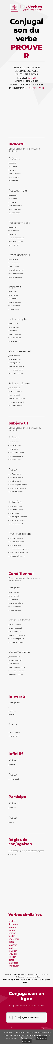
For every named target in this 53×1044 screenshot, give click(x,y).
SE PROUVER (36, 88)
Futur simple (17, 319)
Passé (12, 469)
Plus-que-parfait (19, 351)
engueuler (13, 966)
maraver (12, 945)
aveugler (12, 954)
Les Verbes (19, 974)
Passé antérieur (19, 255)
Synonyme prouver (29, 979)
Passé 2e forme (19, 652)
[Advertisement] (26, 115)
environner (13, 939)
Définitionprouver (11, 979)
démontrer (13, 924)
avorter (12, 933)
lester (11, 960)
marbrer (12, 948)
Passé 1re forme (19, 620)
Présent (14, 158)
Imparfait (14, 287)
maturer (12, 927)
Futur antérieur (19, 383)
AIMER (32, 77)
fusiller (11, 936)
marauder (13, 963)
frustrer (12, 921)
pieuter (12, 930)
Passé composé (19, 222)
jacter (11, 942)
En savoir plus (27, 1038)
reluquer (12, 951)
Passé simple (17, 190)
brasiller (12, 957)
